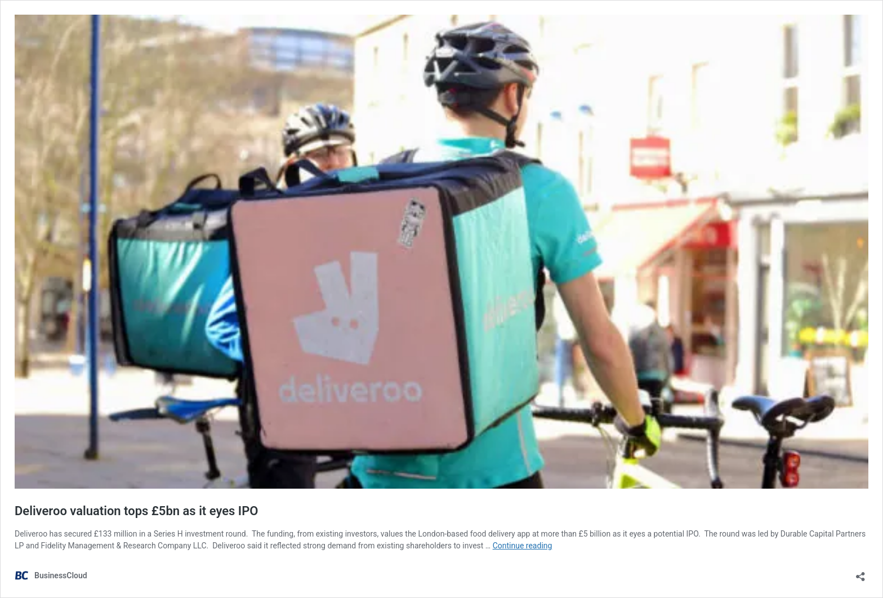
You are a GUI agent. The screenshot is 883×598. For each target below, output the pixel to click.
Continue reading (522, 545)
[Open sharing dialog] (860, 573)
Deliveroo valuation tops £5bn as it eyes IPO (136, 511)
